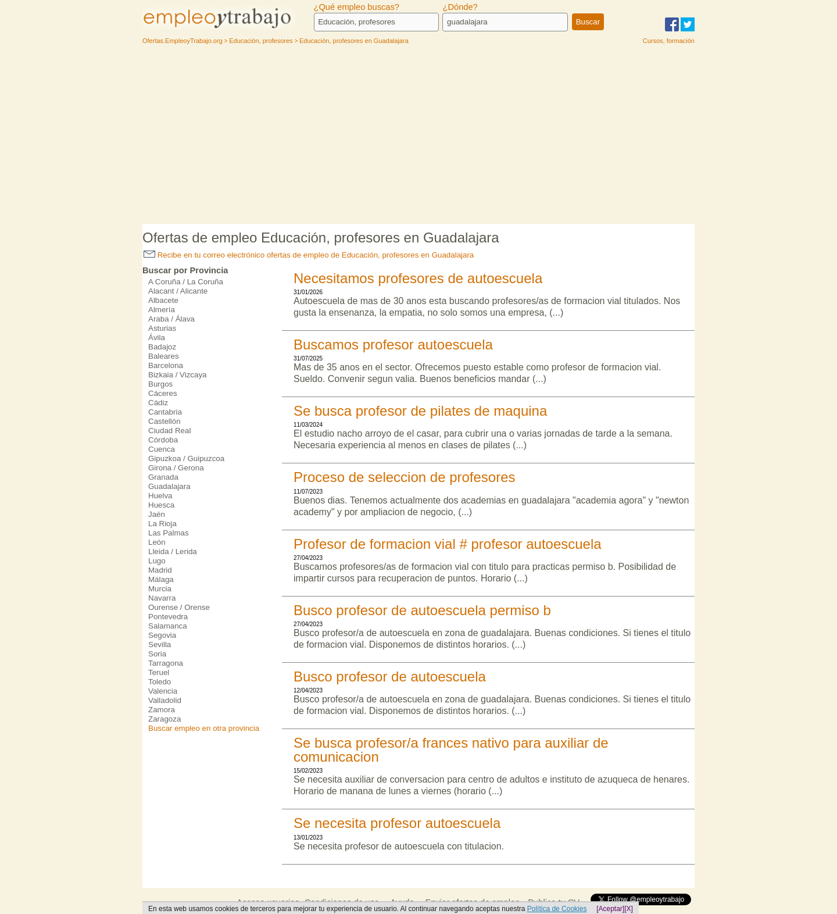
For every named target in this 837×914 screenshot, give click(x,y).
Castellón (164, 421)
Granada (163, 477)
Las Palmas (168, 533)
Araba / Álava (171, 319)
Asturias (162, 328)
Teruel (158, 672)
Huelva (160, 495)
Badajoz (162, 346)
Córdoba (163, 439)
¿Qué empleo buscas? (356, 7)
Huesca (161, 505)
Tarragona (165, 663)
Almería (161, 309)
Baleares (163, 356)
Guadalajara (169, 486)
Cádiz (158, 402)
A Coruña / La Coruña (185, 281)
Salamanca (167, 626)
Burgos (160, 384)
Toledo (159, 681)
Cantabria (165, 412)
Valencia (162, 691)
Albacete (163, 300)
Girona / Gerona (176, 467)
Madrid (160, 570)
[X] (628, 908)
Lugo (157, 560)
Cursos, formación (669, 40)
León (157, 542)
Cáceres (162, 393)
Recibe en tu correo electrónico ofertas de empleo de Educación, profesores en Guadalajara (309, 255)
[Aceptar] (610, 908)
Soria (157, 653)
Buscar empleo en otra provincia (203, 728)
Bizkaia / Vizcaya (177, 374)
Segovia (162, 635)
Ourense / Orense (179, 607)
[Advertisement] (418, 136)
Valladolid (164, 700)
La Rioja (162, 523)
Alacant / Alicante (178, 291)
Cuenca (161, 449)
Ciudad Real (169, 430)
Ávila (156, 337)
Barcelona (165, 365)
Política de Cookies (557, 909)
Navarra (162, 598)
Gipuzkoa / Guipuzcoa (186, 458)
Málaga (161, 579)
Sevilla (159, 644)
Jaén (156, 514)
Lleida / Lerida (172, 551)
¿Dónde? (459, 7)
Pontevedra (168, 616)
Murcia (159, 588)
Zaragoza (164, 719)
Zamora (161, 709)
